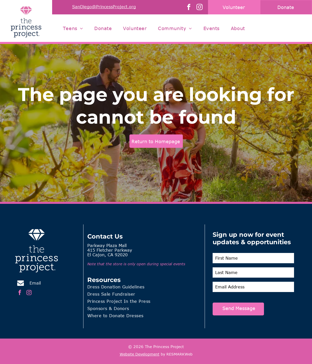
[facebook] (188, 8)
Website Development (139, 354)
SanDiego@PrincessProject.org (104, 6)
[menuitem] (73, 28)
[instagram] (199, 8)
